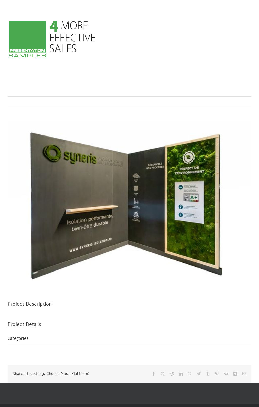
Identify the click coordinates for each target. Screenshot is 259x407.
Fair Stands (47, 338)
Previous (225, 101)
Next (242, 101)
